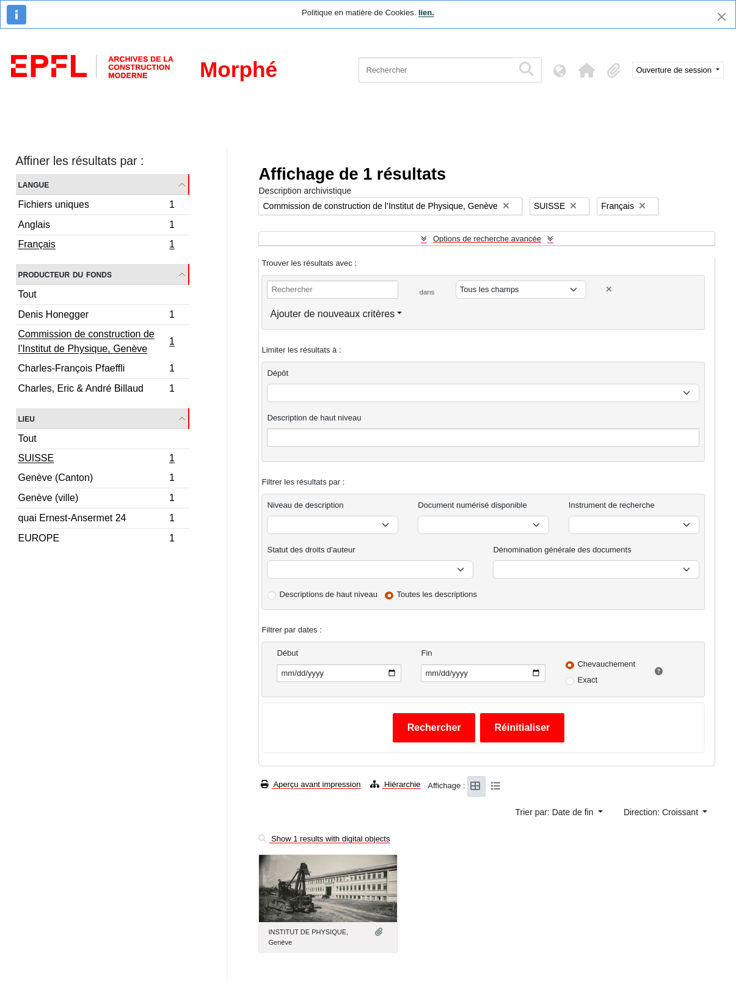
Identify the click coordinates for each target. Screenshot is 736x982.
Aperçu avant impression (310, 784)
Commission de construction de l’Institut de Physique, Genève (96, 341)
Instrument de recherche (612, 505)
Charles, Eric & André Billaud (96, 389)
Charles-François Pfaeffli (96, 370)
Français (96, 245)
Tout (27, 294)
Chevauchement (606, 664)
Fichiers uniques (96, 206)
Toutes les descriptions (437, 594)
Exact (587, 679)
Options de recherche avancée (487, 238)
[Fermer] (721, 17)
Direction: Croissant (662, 812)
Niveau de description (305, 505)
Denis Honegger (96, 316)
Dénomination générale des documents (562, 549)
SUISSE (96, 459)
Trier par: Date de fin (556, 812)
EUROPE (96, 539)
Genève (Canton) (96, 479)
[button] (587, 70)
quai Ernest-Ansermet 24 (96, 520)
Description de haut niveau (314, 417)
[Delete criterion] (609, 289)
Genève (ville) (96, 499)
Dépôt (277, 373)
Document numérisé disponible (472, 505)
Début (287, 653)
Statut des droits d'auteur (311, 549)
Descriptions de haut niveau (328, 594)
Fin (426, 653)
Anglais (96, 226)
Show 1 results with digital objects (324, 838)
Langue (33, 184)
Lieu (26, 418)
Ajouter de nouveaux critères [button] (332, 314)
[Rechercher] (436, 69)
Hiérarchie (395, 784)
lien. (426, 12)
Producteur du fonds (65, 274)
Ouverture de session (675, 70)
